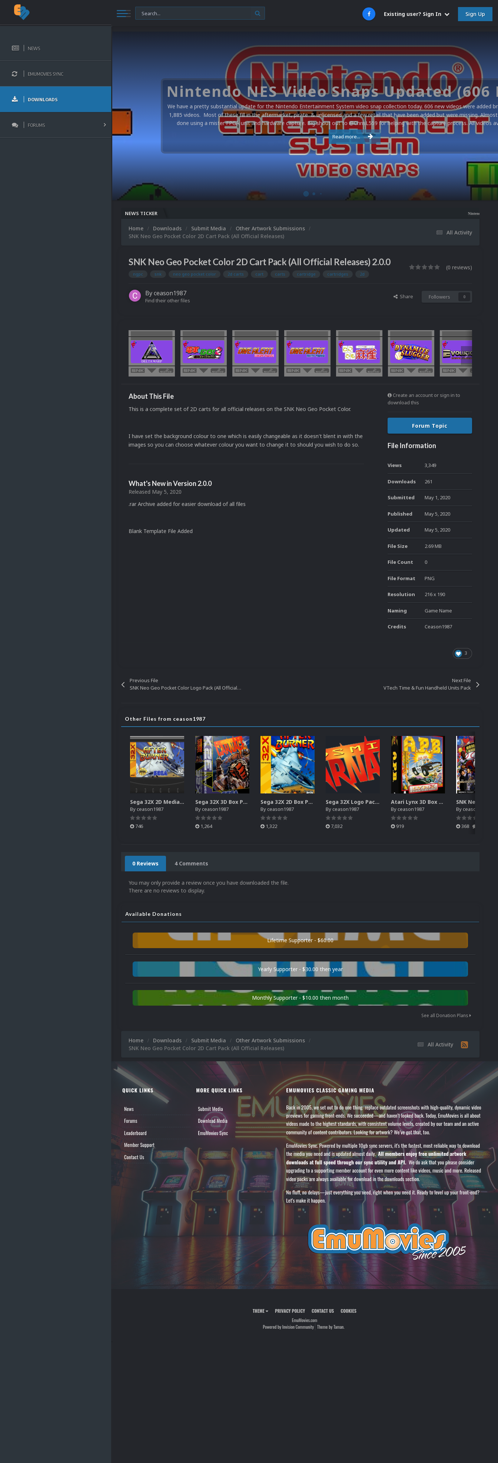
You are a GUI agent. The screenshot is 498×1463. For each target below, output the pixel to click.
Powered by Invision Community (288, 1327)
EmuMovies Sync (213, 1133)
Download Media (213, 1120)
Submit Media (210, 1108)
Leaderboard (135, 1133)
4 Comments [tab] (191, 863)
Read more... (303, 136)
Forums (130, 1120)
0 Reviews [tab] (145, 863)
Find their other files (167, 300)
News (129, 1108)
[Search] (200, 13)
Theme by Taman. (331, 1327)
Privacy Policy (290, 1311)
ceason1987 (170, 293)
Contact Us (134, 1157)
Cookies (348, 1311)
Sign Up (475, 13)
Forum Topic (430, 425)
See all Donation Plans (446, 1015)
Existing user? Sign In (416, 13)
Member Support (139, 1144)
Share (403, 296)
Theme (260, 1311)
